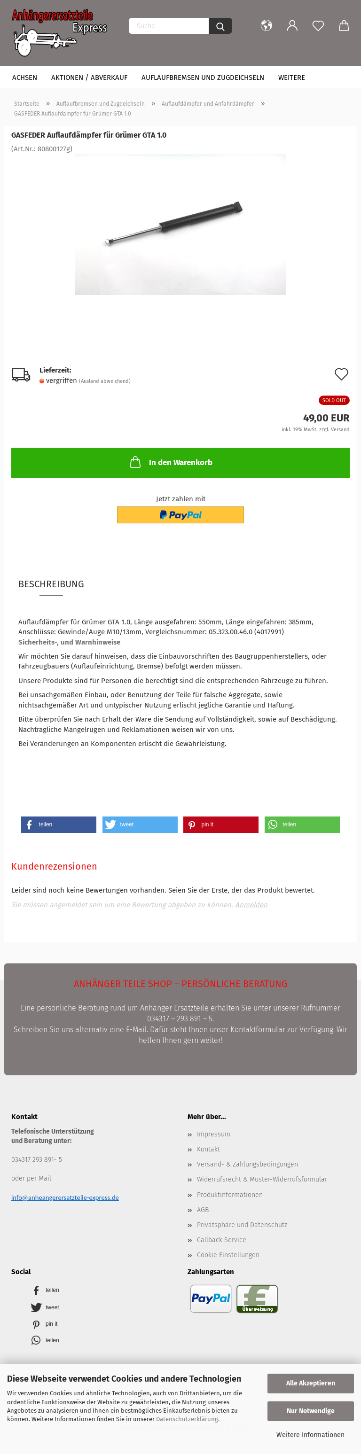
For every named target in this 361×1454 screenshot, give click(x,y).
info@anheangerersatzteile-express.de (65, 1197)
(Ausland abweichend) (105, 381)
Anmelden (251, 905)
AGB (203, 1210)
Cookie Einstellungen (228, 1255)
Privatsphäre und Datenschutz (242, 1225)
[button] (58, 824)
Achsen (24, 77)
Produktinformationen (230, 1195)
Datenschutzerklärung (187, 1419)
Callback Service (221, 1240)
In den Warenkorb (170, 461)
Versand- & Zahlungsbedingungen (247, 1164)
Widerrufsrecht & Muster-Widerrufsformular (262, 1179)
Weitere (291, 77)
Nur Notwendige (311, 1411)
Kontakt (208, 1149)
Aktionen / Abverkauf (89, 77)
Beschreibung (51, 584)
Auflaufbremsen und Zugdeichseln (202, 77)
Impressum (213, 1134)
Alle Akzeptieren (310, 1383)
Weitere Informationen (310, 1435)
